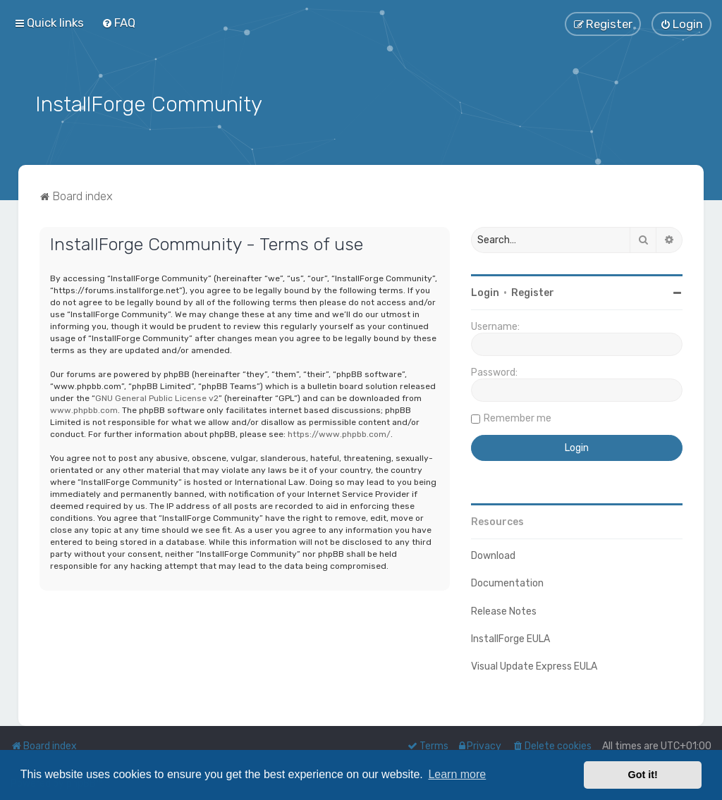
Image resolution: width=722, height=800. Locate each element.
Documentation (507, 583)
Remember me (517, 418)
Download (493, 555)
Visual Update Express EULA (534, 665)
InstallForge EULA (510, 638)
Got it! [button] (643, 774)
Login (485, 292)
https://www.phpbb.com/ (339, 433)
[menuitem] (118, 22)
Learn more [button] (457, 774)
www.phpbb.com (84, 409)
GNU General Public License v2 (157, 397)
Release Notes (504, 610)
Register (532, 292)
